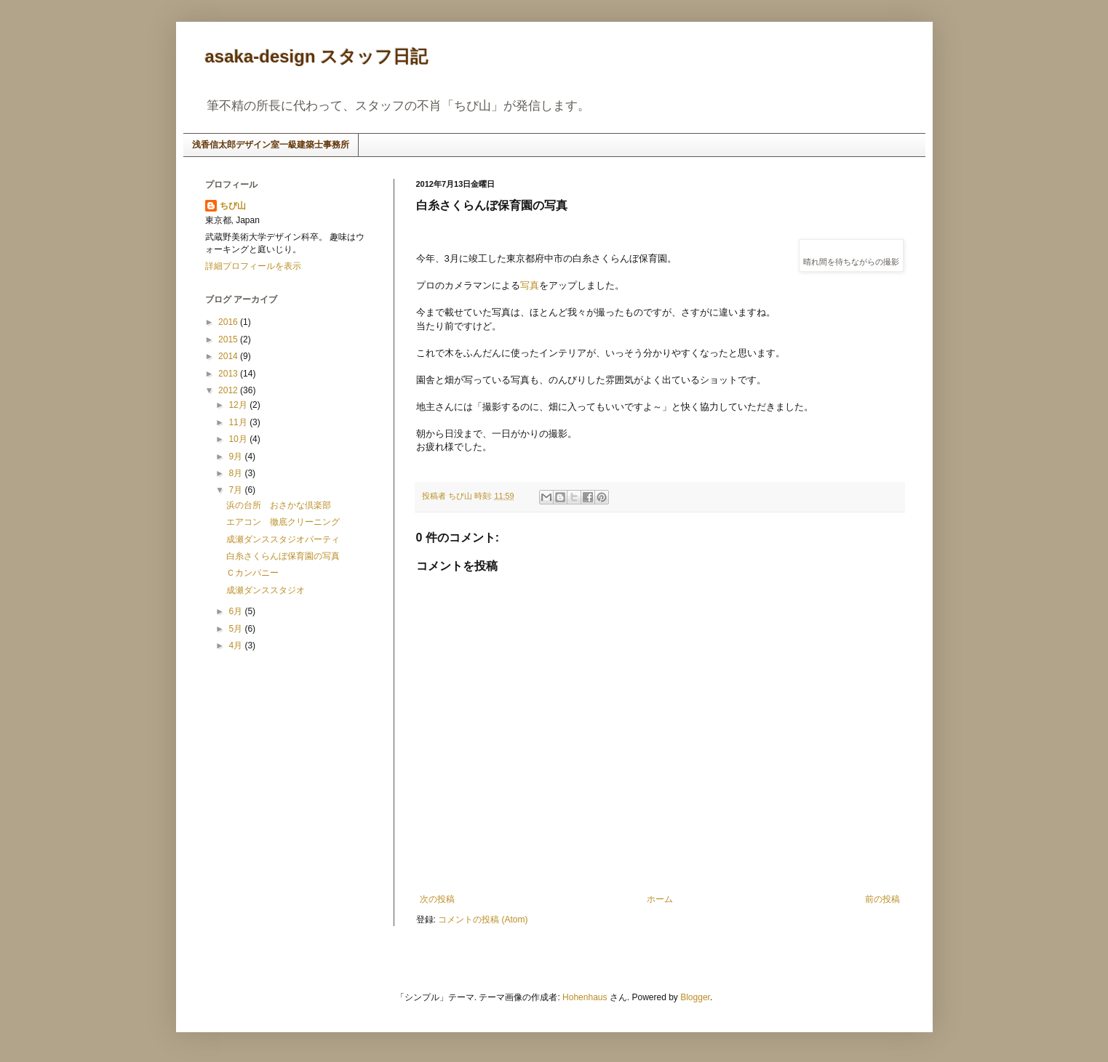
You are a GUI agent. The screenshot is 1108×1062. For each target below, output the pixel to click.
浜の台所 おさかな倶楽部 (278, 505)
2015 (229, 339)
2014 (229, 356)
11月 (239, 422)
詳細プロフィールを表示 (253, 266)
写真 (529, 285)
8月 (236, 473)
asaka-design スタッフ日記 (317, 56)
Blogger (695, 997)
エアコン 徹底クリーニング (283, 522)
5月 (236, 629)
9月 (236, 456)
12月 (239, 405)
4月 (236, 645)
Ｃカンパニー (252, 573)
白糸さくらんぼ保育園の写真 (283, 556)
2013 (229, 374)
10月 (239, 439)
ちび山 (233, 206)
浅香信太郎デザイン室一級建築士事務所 (270, 145)
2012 (229, 390)
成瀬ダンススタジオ (265, 590)
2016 (229, 322)
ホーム (660, 899)
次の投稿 (437, 899)
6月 (236, 611)
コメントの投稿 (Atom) (482, 919)
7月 (236, 490)
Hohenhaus (584, 997)
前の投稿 (882, 899)
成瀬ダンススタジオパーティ (283, 539)
